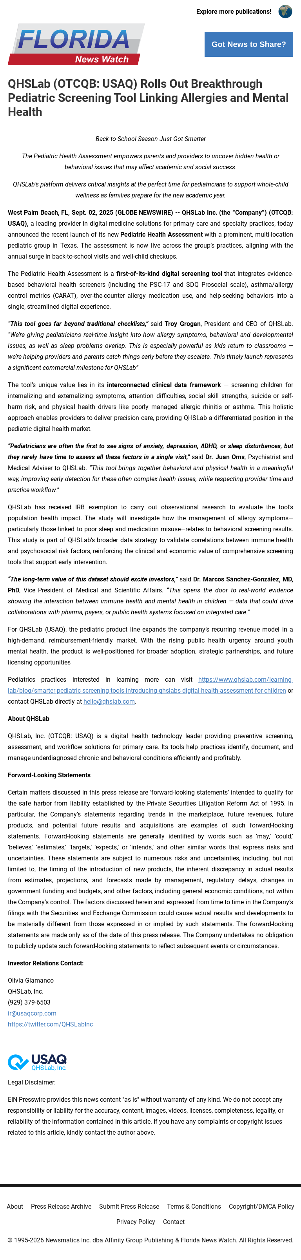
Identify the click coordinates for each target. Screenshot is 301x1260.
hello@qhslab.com (109, 701)
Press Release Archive (61, 1206)
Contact (174, 1222)
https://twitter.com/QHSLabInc (50, 1024)
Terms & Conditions (194, 1206)
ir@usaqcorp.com (32, 1013)
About (15, 1206)
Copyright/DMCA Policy (261, 1206)
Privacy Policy (135, 1222)
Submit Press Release (129, 1206)
